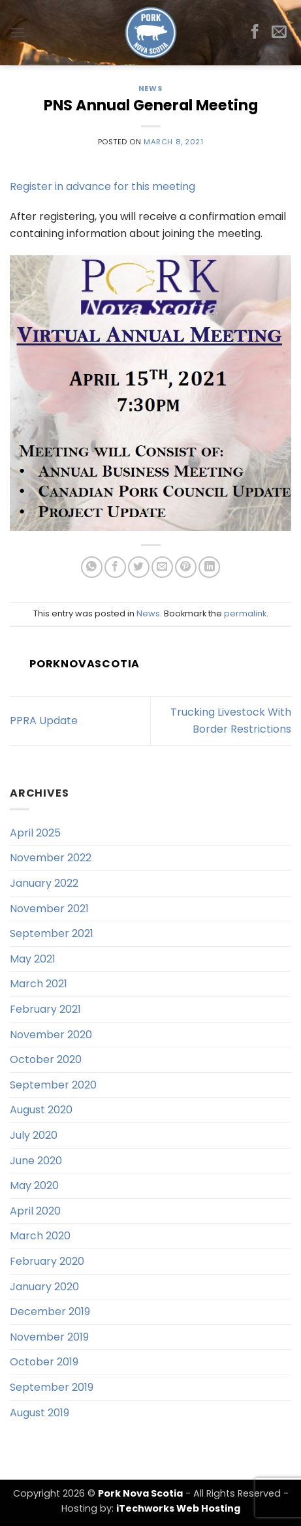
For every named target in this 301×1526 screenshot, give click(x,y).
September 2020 (53, 1084)
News (150, 88)
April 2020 (35, 1210)
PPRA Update (44, 720)
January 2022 (44, 883)
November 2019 (49, 1336)
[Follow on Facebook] (254, 32)
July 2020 (33, 1135)
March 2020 (40, 1235)
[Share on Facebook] (115, 567)
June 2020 (36, 1160)
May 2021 (32, 958)
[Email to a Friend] (162, 567)
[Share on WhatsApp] (92, 567)
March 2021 (38, 983)
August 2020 (41, 1109)
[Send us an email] (279, 32)
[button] (17, 32)
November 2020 (51, 1034)
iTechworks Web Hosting (178, 1508)
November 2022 (50, 857)
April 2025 (35, 832)
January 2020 (44, 1286)
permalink (245, 613)
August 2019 (39, 1412)
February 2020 (47, 1261)
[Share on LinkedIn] (209, 567)
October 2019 (44, 1361)
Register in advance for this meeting (102, 186)
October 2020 (46, 1059)
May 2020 (34, 1185)
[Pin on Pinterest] (186, 567)
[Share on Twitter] (139, 567)
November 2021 (49, 908)
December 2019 (50, 1311)
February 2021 (45, 1009)
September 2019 (51, 1387)
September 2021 (51, 933)
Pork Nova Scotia (140, 1493)
